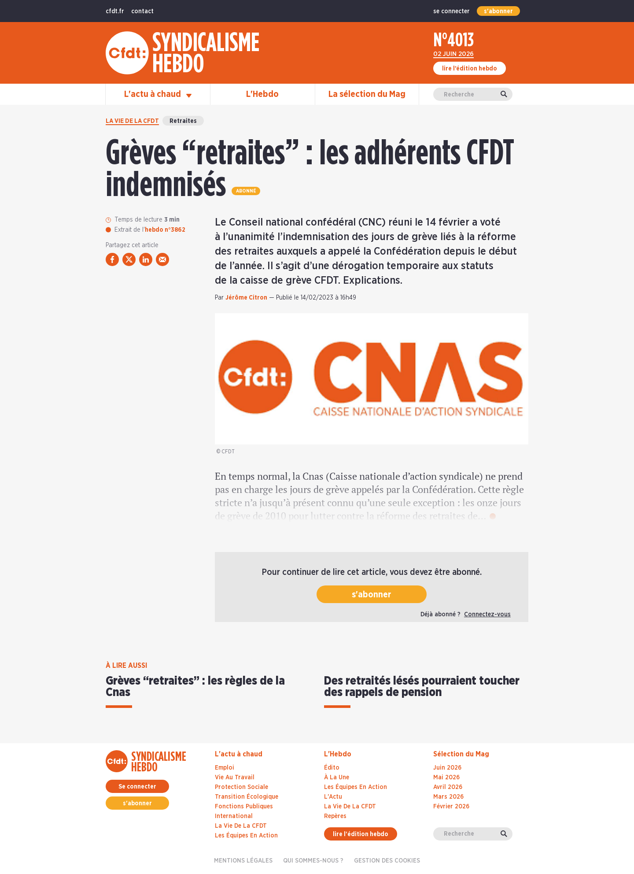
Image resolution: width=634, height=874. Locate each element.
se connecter (451, 11)
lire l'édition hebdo (360, 834)
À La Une (336, 777)
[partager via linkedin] (145, 259)
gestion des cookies (387, 861)
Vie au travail (234, 777)
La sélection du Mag (366, 94)
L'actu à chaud (158, 94)
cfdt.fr (115, 11)
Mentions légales (243, 861)
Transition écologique (246, 797)
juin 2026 (447, 768)
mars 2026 (448, 797)
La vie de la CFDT (132, 121)
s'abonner (498, 11)
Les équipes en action (246, 836)
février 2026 (451, 807)
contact (142, 11)
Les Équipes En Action (355, 787)
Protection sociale (241, 787)
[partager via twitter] (129, 259)
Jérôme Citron (246, 298)
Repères (335, 816)
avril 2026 (447, 787)
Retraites (183, 121)
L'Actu (333, 797)
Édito (331, 768)
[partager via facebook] (112, 259)
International (234, 816)
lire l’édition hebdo (469, 69)
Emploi (224, 768)
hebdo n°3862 (165, 230)
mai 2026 (446, 777)
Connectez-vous (487, 614)
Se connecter (137, 787)
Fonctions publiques (244, 807)
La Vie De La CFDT (350, 807)
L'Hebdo (262, 94)
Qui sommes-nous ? (313, 861)
